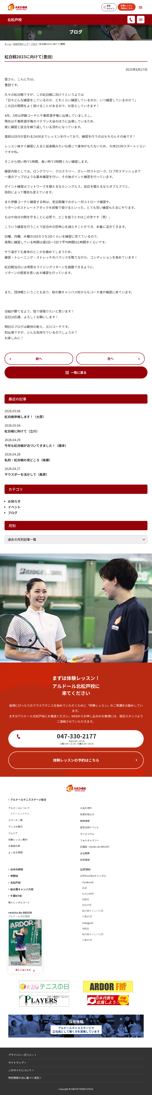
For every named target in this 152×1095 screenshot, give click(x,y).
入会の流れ (86, 808)
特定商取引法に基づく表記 (23, 1078)
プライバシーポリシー (21, 1055)
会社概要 (85, 853)
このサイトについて (20, 1070)
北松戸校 (15, 19)
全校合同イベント (89, 827)
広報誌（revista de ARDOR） (95, 846)
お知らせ (14, 501)
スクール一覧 (15, 820)
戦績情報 (85, 820)
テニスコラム (87, 833)
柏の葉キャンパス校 (21, 889)
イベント (14, 507)
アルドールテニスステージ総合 (28, 799)
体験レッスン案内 (17, 839)
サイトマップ (16, 1062)
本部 (84, 888)
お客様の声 (14, 845)
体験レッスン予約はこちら (127, 7)
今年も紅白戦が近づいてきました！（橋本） (36, 445)
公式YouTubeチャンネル (93, 875)
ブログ (34, 43)
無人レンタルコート (19, 902)
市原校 (14, 876)
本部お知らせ (87, 814)
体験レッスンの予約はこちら (76, 760)
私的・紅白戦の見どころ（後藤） (28, 460)
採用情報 (85, 859)
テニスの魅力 (15, 826)
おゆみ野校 (16, 869)
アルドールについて (19, 808)
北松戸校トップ (21, 43)
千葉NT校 (16, 896)
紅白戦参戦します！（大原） (25, 416)
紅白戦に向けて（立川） (22, 431)
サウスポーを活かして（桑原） (27, 474)
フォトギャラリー (89, 840)
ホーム (8, 43)
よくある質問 (15, 852)
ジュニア (13, 833)
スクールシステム (19, 813)
